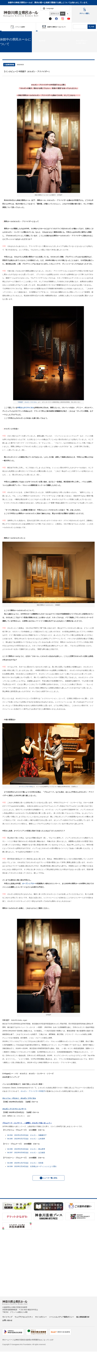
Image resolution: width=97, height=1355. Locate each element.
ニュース (12, 50)
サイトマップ (7, 1318)
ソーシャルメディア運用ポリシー (61, 1318)
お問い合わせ (7, 1322)
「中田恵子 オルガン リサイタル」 (27, 402)
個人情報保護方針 (82, 1318)
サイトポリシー (41, 1318)
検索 (92, 26)
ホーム (6, 50)
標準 (62, 14)
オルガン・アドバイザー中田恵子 (33, 1091)
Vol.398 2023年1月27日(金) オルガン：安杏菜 (25, 1163)
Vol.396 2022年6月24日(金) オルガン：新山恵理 (26, 1149)
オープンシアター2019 (25, 786)
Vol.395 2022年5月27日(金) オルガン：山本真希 (26, 1139)
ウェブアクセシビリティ (24, 1318)
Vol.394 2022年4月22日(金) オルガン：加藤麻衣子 (27, 1135)
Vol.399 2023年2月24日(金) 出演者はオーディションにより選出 (32, 1166)
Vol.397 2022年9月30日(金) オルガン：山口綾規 (26, 1152)
